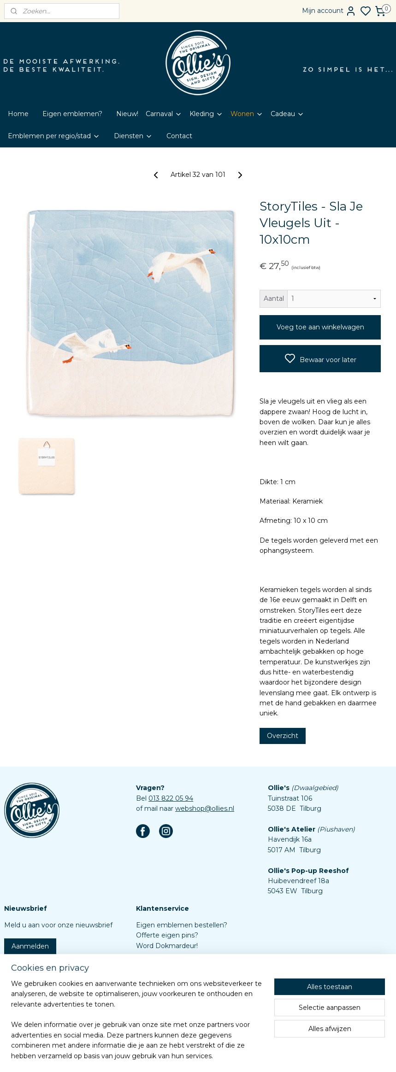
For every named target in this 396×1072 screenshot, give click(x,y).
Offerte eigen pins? (167, 935)
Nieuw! (127, 114)
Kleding (206, 114)
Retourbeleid (157, 976)
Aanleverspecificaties (170, 1017)
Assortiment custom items (179, 1007)
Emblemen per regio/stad (54, 136)
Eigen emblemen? (72, 114)
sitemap (218, 1055)
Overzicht (282, 735)
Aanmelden (30, 946)
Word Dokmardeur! (167, 946)
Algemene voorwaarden (175, 987)
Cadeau (287, 114)
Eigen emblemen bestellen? (181, 925)
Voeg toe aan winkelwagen (320, 327)
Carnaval (164, 114)
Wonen (247, 114)
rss (235, 1055)
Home (18, 114)
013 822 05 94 (170, 798)
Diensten (133, 136)
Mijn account (329, 11)
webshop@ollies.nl (204, 808)
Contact (179, 136)
